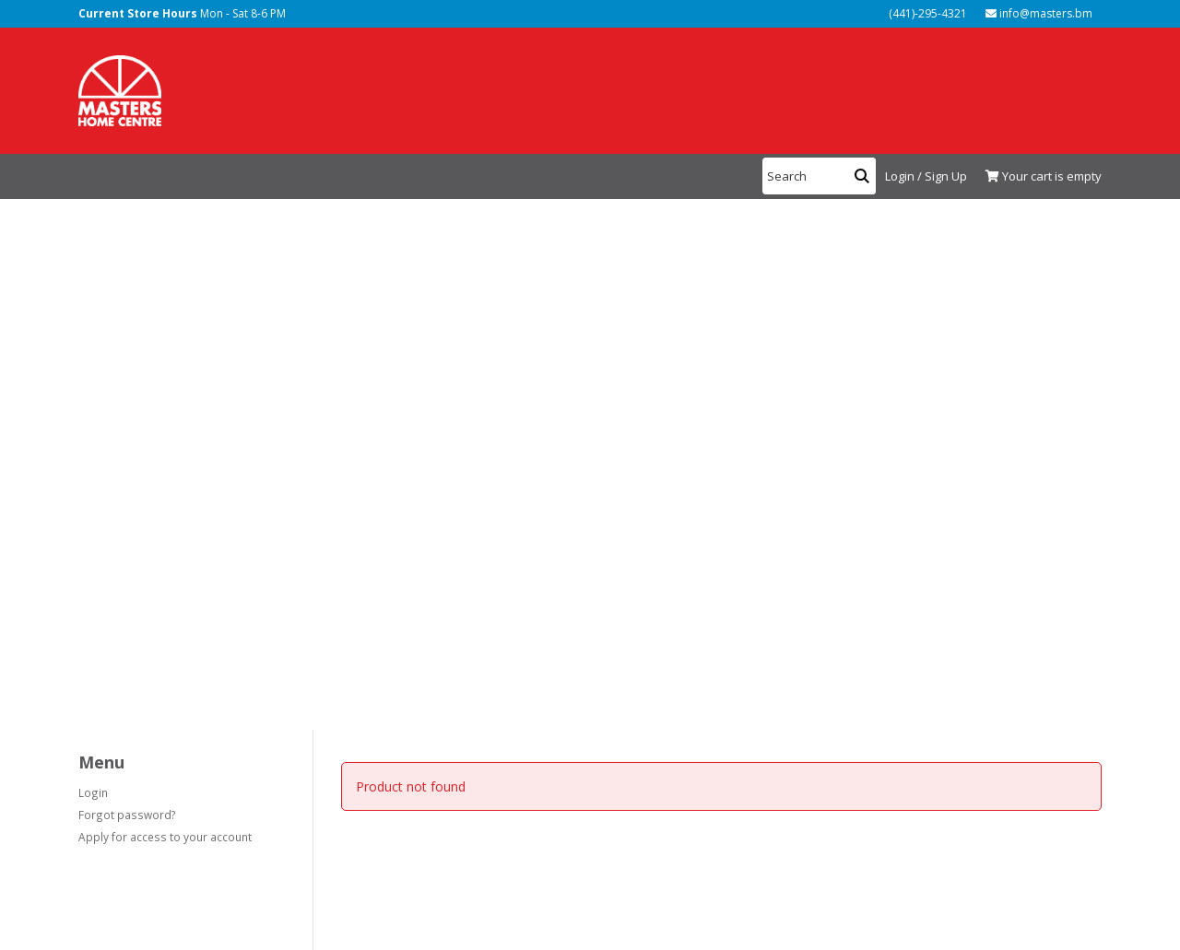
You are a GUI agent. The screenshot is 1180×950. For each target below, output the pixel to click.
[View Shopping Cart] (1039, 177)
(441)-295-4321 (926, 13)
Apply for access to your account (165, 836)
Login (93, 792)
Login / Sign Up (926, 176)
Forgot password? (127, 814)
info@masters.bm (1038, 13)
